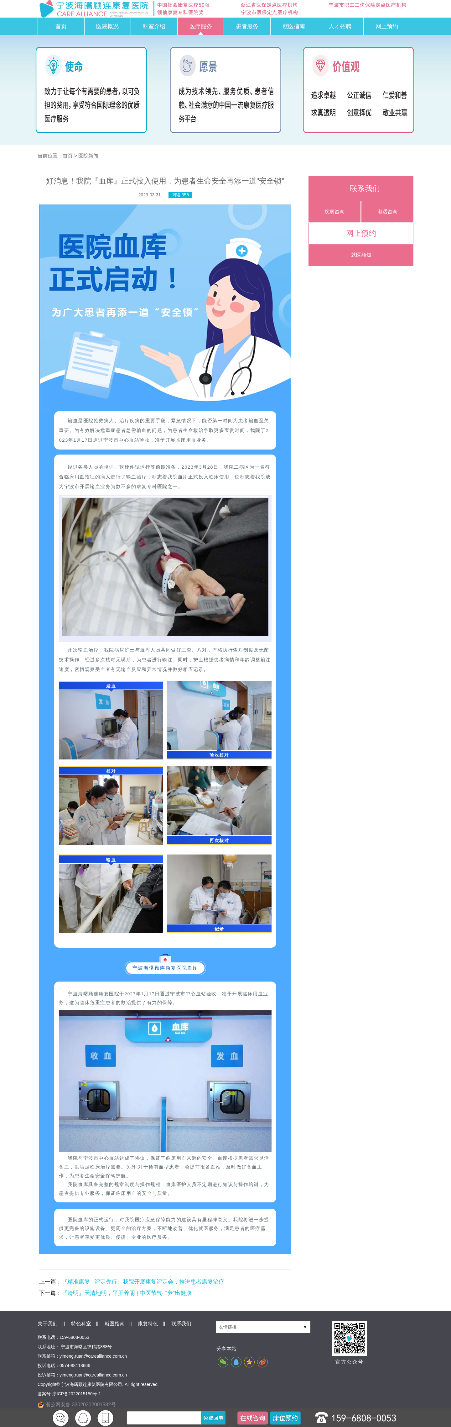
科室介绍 (154, 26)
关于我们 (48, 1323)
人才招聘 (340, 26)
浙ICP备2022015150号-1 (76, 1393)
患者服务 (247, 26)
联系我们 (181, 1323)
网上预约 (387, 26)
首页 (61, 26)
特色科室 (81, 1323)
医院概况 (107, 26)
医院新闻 (88, 155)
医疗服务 (200, 26)
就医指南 (294, 26)
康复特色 (148, 1323)
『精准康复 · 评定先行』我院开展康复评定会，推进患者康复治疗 (143, 1282)
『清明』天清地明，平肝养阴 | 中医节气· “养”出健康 (127, 1293)
